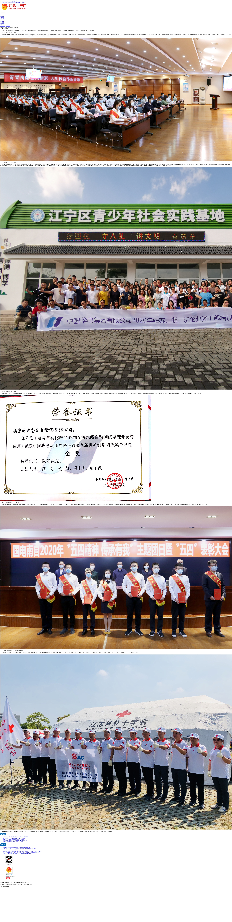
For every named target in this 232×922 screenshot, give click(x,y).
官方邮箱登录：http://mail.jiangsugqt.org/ (8, 1)
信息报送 (23, 2)
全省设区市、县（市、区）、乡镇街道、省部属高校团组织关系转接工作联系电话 (19, 848)
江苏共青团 (2, 26)
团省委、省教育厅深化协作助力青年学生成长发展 (13, 841)
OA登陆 (20, 2)
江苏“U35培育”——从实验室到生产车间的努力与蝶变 (14, 838)
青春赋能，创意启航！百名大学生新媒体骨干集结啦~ (14, 839)
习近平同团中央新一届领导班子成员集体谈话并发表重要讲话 (15, 836)
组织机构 (4, 2)
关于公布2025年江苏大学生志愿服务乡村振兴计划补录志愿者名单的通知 (17, 853)
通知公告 (12, 2)
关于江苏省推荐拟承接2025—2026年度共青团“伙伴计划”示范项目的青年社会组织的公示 (21, 852)
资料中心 (2, 24)
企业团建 (2, 22)
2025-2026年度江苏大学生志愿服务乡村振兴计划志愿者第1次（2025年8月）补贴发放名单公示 (22, 851)
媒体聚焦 (2, 23)
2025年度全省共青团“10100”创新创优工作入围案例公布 (14, 849)
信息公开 (16, 2)
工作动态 (8, 2)
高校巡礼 (2, 21)
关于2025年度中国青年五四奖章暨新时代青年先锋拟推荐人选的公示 (17, 847)
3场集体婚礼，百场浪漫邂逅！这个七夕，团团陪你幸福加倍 (15, 840)
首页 (1, 2)
